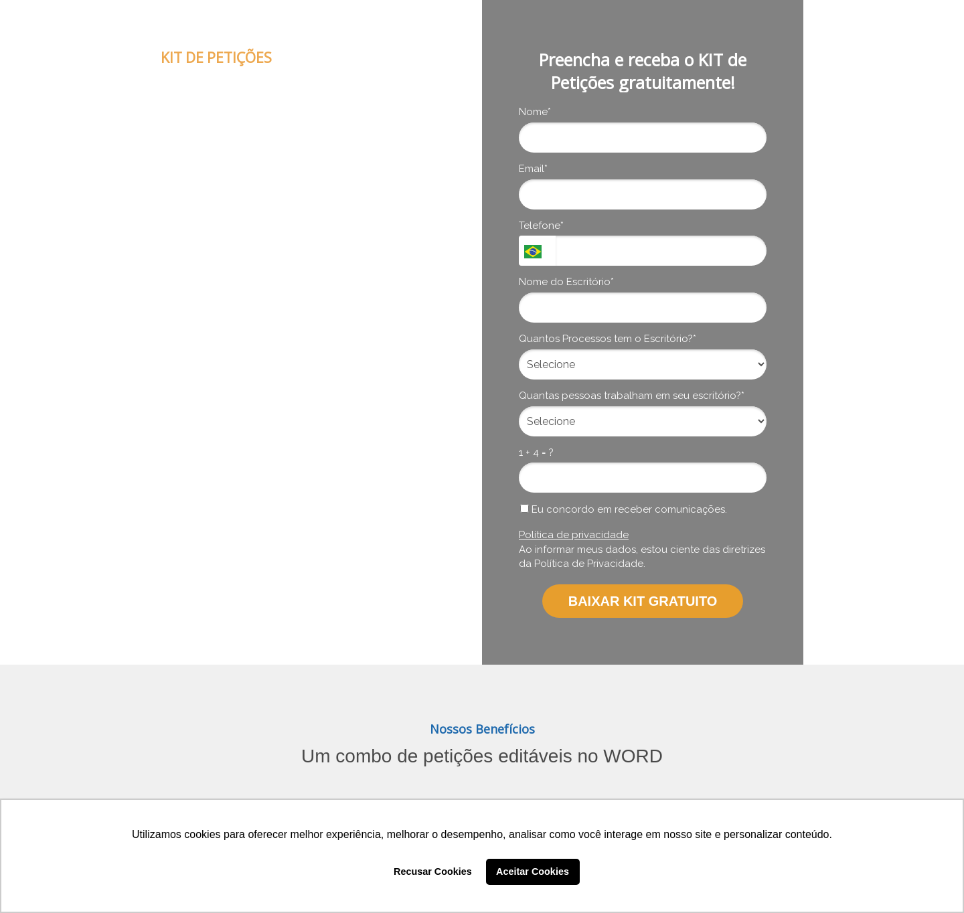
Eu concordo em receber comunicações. (623, 509)
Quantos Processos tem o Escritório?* (607, 339)
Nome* (535, 112)
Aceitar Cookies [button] (532, 871)
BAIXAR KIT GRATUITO (643, 601)
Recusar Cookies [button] (433, 871)
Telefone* (541, 226)
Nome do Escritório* (566, 282)
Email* (533, 169)
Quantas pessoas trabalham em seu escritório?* (631, 396)
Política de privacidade (574, 535)
